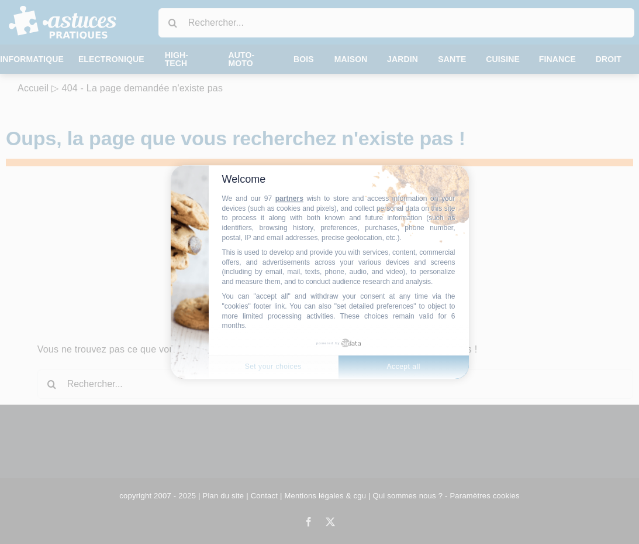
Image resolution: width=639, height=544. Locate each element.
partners (289, 198)
